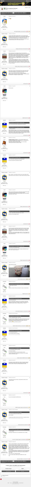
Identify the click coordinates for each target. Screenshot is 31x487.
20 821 (4, 95)
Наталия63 (18, 311)
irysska (4, 16)
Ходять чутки (14, 9)
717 (4, 146)
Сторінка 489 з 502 (3, 462)
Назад (3, 461)
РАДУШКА (19, 31)
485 (6, 461)
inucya (24, 66)
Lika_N (18, 279)
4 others (22, 31)
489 (13, 461)
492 (18, 461)
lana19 (15, 31)
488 (11, 461)
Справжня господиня (4, 33)
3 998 (4, 42)
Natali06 (7, 9)
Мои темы (4, 29)
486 (8, 461)
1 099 (4, 290)
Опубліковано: (12, 16)
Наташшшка (21, 66)
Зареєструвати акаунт (8, 471)
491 (16, 461)
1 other (24, 311)
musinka (4, 226)
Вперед (24, 461)
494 (21, 461)
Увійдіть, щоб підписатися (4, 7)
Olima (16, 311)
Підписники (26, 7)
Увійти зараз (22, 471)
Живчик (4, 137)
